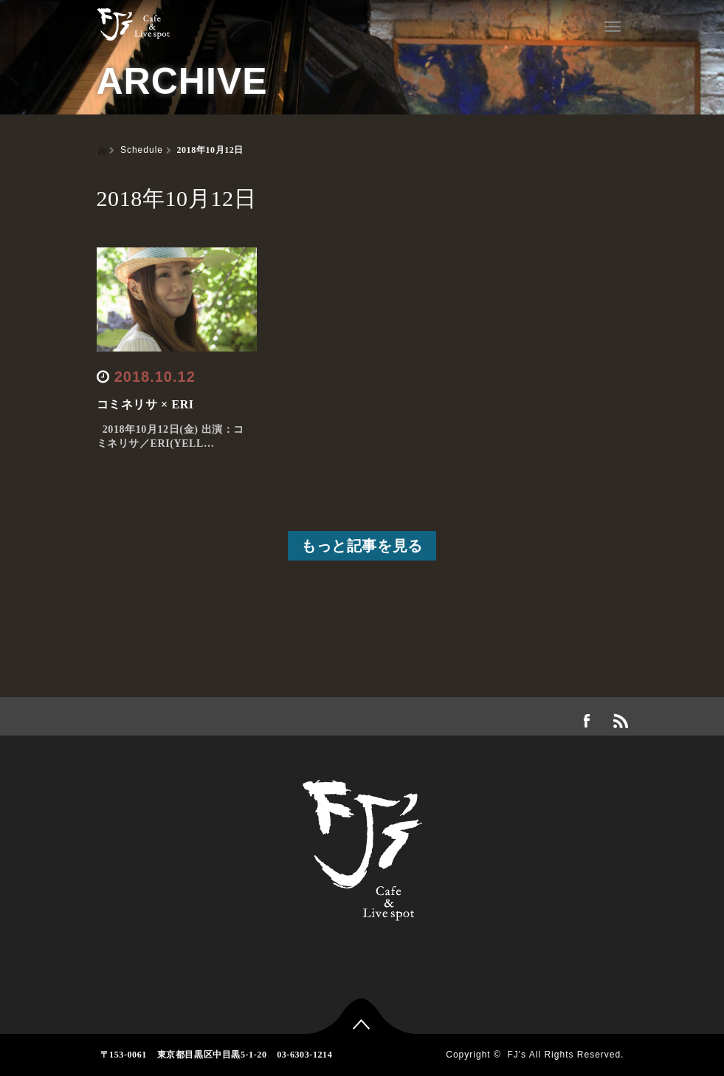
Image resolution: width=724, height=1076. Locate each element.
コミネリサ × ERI (145, 404)
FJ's (516, 1054)
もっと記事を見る (362, 546)
